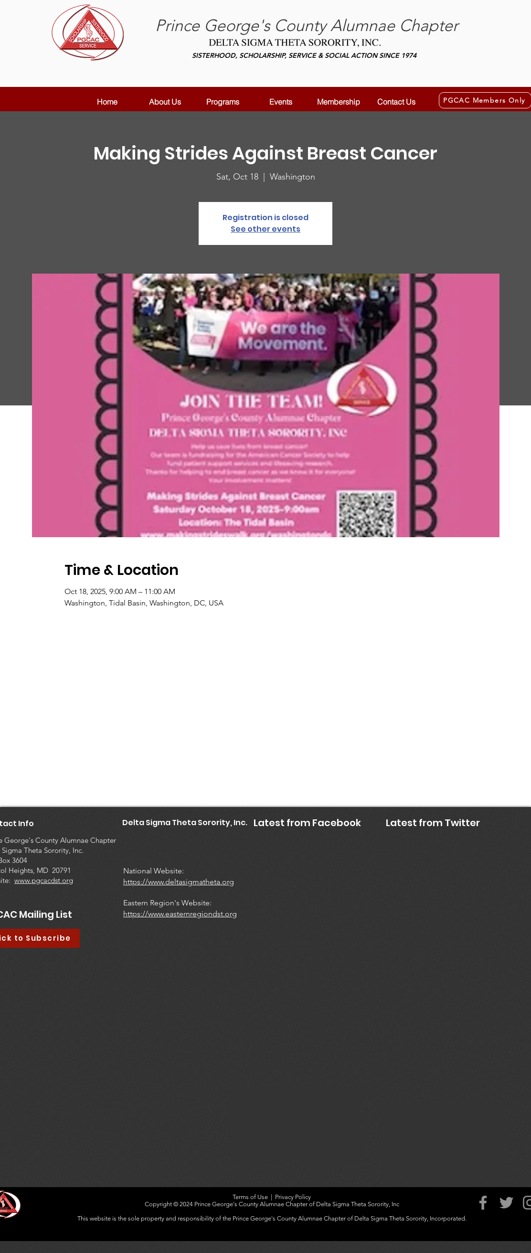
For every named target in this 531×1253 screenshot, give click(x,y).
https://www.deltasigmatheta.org (178, 881)
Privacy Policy (293, 1196)
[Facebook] (483, 1202)
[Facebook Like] (268, 866)
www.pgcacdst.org (43, 880)
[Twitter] (506, 1202)
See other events (265, 228)
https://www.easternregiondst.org (180, 913)
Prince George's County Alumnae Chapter (306, 25)
